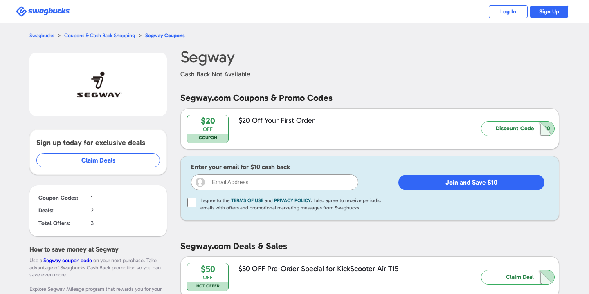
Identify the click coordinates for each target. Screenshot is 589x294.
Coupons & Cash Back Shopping (101, 35)
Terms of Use (247, 200)
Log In (505, 11)
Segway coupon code (68, 260)
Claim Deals (99, 160)
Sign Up (548, 11)
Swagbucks (42, 35)
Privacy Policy (292, 200)
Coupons (168, 35)
